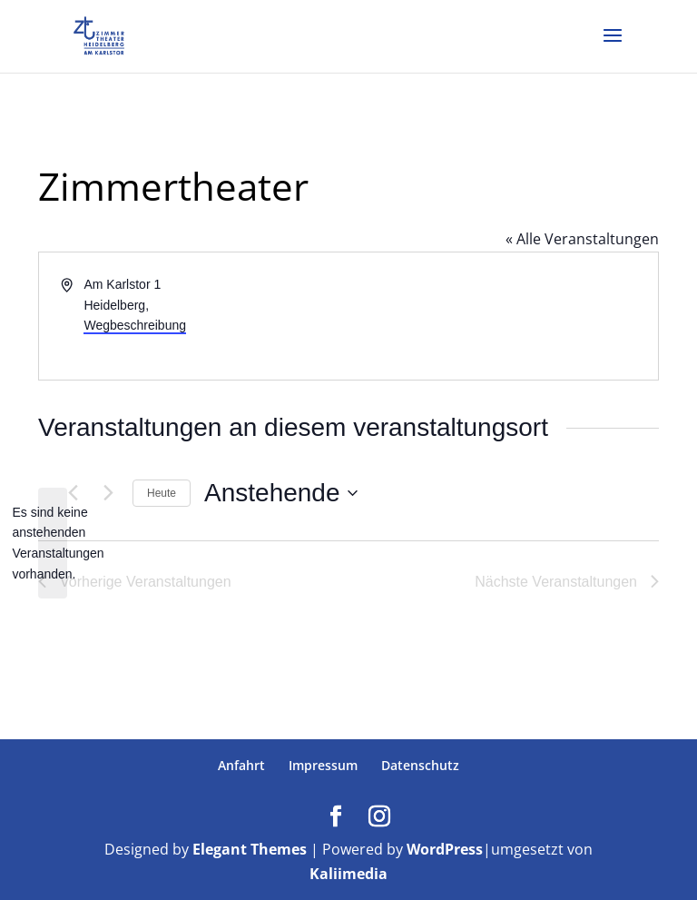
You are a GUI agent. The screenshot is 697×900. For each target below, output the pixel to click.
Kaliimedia (348, 874)
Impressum (323, 765)
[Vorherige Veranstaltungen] (72, 493)
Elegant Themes (249, 849)
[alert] (52, 543)
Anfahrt (241, 765)
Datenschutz (420, 765)
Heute (161, 493)
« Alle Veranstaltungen (582, 239)
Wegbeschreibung (134, 325)
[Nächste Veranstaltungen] (108, 493)
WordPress (445, 849)
